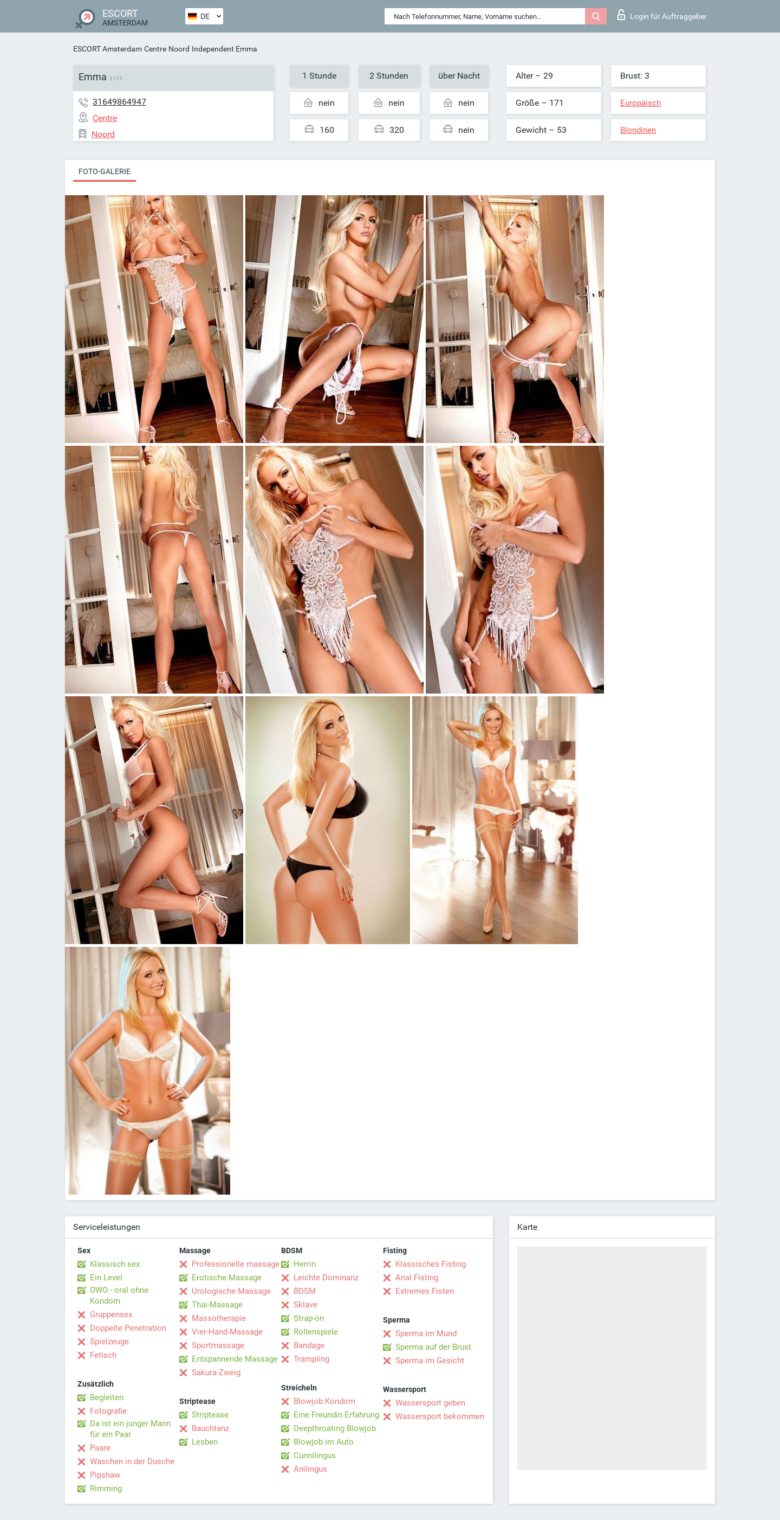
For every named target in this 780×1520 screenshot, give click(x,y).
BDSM (305, 1291)
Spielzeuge (109, 1341)
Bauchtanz (210, 1428)
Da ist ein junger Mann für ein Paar (130, 1429)
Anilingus (310, 1469)
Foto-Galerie (105, 171)
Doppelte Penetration (128, 1328)
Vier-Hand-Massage (227, 1332)
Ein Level (106, 1277)
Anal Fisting (416, 1277)
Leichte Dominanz (326, 1277)
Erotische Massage (227, 1277)
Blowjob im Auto (324, 1442)
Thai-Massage (217, 1305)
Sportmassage (218, 1345)
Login (662, 15)
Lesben (205, 1442)
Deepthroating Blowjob (335, 1428)
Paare (100, 1448)
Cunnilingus (315, 1455)
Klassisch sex (115, 1264)
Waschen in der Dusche (132, 1461)
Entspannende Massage (235, 1359)
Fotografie (108, 1411)
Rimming (106, 1488)
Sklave (305, 1305)
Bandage (309, 1345)
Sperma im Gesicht (429, 1360)
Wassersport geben (430, 1403)
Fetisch (103, 1355)
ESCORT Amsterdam (107, 48)
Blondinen (638, 130)
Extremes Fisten (424, 1291)
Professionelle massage (236, 1264)
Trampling (311, 1359)
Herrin (305, 1264)
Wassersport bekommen (439, 1416)
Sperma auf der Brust (433, 1347)
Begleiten (106, 1397)
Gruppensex (111, 1314)
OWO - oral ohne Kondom (119, 1295)
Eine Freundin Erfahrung (336, 1415)
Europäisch (640, 103)
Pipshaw (105, 1475)
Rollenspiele (316, 1332)
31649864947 (119, 102)
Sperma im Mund (426, 1333)
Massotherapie (219, 1318)
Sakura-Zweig (216, 1372)
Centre (155, 48)
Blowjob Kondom (324, 1401)
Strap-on (309, 1318)
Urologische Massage (231, 1291)
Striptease (210, 1415)
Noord (179, 48)
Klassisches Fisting (430, 1264)
